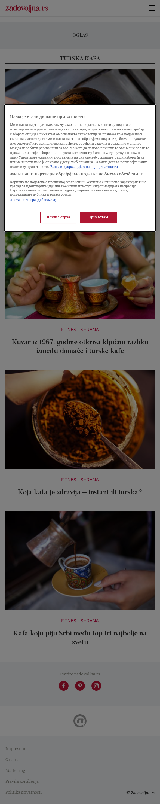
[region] (80, 168)
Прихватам (98, 217)
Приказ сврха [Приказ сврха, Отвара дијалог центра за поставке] (58, 217)
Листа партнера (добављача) (33, 200)
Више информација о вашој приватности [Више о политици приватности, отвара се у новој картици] (84, 167)
